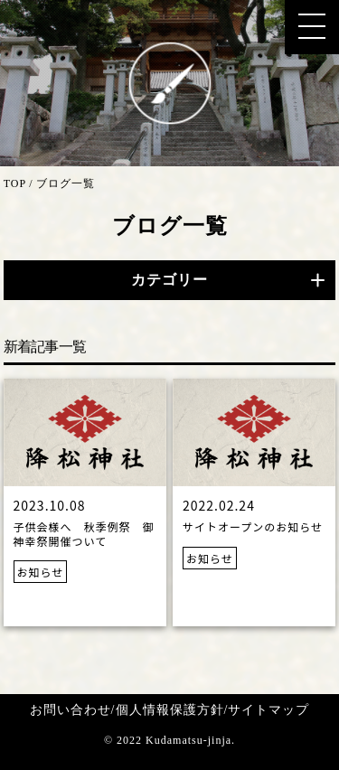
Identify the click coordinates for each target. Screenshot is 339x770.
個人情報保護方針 (170, 710)
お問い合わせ (70, 710)
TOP (15, 183)
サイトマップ (268, 710)
